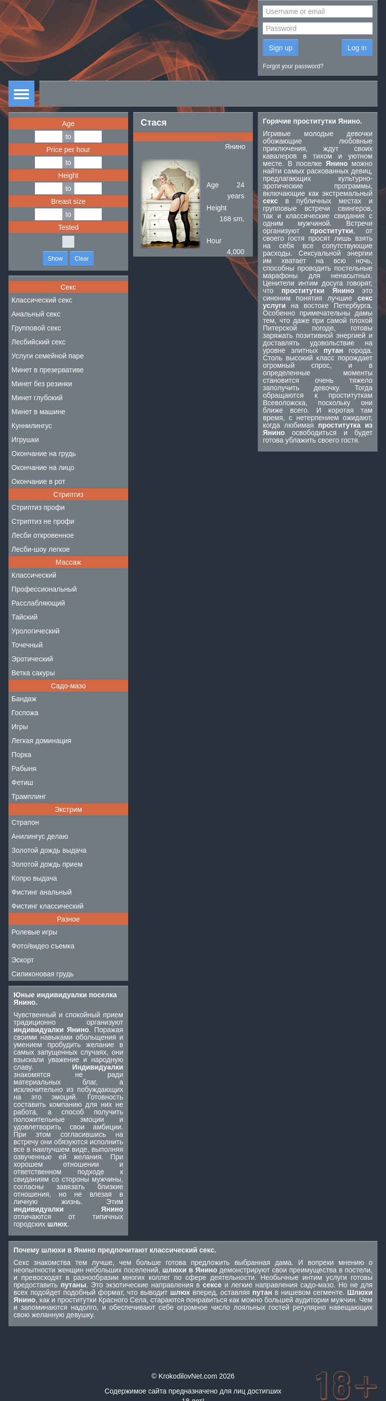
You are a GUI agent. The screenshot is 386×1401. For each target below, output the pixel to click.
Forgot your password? (293, 66)
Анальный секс (35, 314)
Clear (82, 258)
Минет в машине (38, 412)
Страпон (25, 822)
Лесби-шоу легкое (40, 549)
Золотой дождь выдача (48, 850)
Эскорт (22, 960)
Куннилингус (31, 426)
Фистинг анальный (41, 892)
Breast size (68, 201)
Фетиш (22, 782)
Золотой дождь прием (47, 864)
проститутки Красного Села (102, 1300)
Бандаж (23, 699)
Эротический (32, 659)
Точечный (26, 645)
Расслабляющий (38, 603)
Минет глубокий (37, 398)
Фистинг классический (47, 906)
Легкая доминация (41, 741)
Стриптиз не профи (42, 521)
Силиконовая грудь (42, 974)
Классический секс (41, 300)
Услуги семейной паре (47, 356)
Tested (68, 227)
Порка (21, 755)
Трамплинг (28, 796)
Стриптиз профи (38, 507)
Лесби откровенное (42, 535)
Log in (357, 48)
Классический (33, 575)
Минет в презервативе (47, 370)
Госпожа (24, 713)
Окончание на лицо (42, 467)
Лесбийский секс (38, 342)
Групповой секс (36, 328)
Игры (19, 727)
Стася (154, 123)
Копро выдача (34, 878)
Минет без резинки (41, 384)
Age (68, 124)
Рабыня (23, 769)
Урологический (35, 631)
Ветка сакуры (33, 673)
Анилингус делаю (39, 836)
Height (68, 175)
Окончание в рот (38, 481)
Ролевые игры (34, 932)
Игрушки (25, 440)
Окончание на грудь (43, 454)
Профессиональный (44, 589)
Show (55, 258)
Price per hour (68, 150)
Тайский (24, 617)
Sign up (280, 48)
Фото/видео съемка (42, 946)
